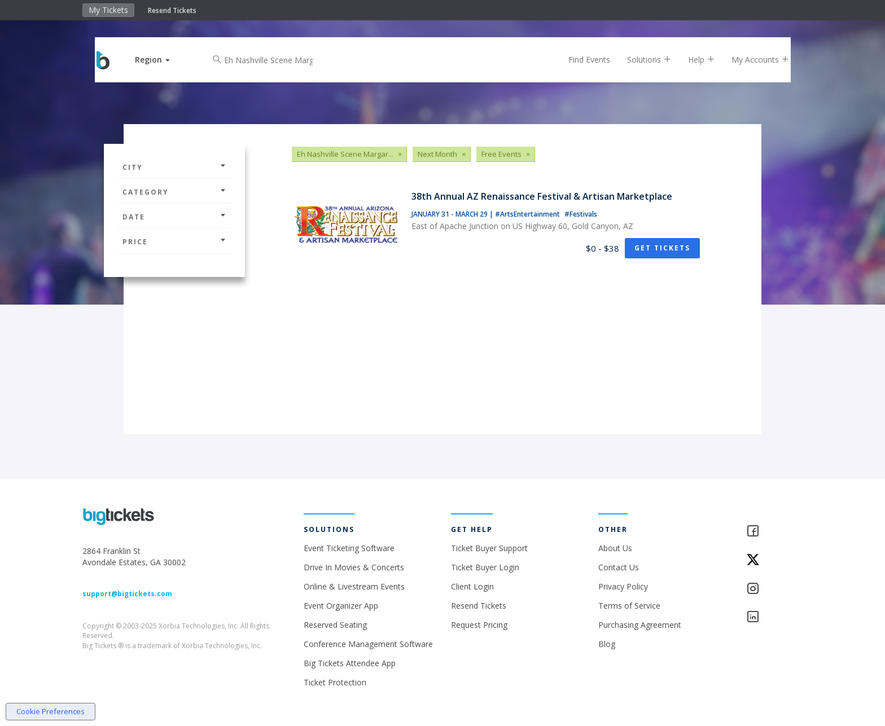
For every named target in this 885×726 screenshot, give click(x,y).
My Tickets (108, 10)
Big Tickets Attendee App (350, 663)
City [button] (174, 167)
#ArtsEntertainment (528, 214)
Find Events (580, 59)
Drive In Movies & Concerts (354, 567)
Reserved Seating (335, 624)
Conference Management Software (368, 644)
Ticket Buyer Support (489, 548)
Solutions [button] (640, 59)
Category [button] (174, 192)
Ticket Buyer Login (485, 567)
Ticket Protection (335, 682)
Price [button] (174, 242)
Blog (606, 644)
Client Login (472, 586)
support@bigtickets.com (127, 594)
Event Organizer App (341, 605)
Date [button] (174, 217)
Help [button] (692, 59)
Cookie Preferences (50, 711)
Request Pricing (479, 624)
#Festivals (580, 214)
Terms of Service (629, 605)
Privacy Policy (623, 586)
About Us (615, 548)
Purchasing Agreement (639, 624)
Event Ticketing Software (349, 548)
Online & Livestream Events (354, 586)
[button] (161, 59)
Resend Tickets (172, 10)
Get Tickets (662, 248)
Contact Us (618, 567)
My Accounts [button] (751, 59)
